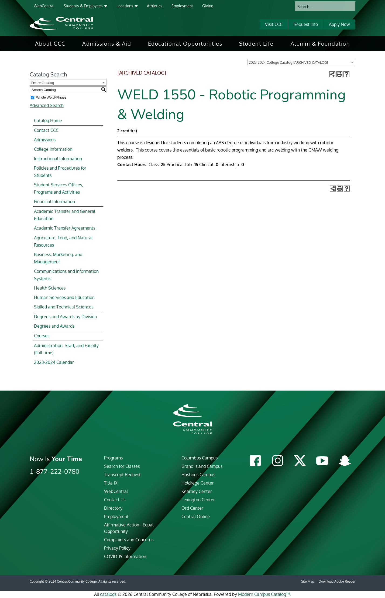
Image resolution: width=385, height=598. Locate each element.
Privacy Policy (117, 548)
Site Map (307, 581)
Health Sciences (50, 288)
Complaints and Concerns (128, 539)
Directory (113, 508)
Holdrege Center (197, 483)
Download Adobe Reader (337, 581)
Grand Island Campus (201, 466)
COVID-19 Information (125, 556)
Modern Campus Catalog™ (264, 594)
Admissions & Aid (106, 43)
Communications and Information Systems (66, 274)
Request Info (306, 24)
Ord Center (192, 508)
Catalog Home (48, 120)
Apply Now (339, 24)
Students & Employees (83, 6)
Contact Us (114, 499)
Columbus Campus (199, 458)
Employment (182, 6)
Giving (207, 6)
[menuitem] (50, 43)
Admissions (45, 139)
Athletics (154, 6)
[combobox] (301, 62)
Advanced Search (47, 105)
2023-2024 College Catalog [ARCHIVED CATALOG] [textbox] (288, 62)
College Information (53, 149)
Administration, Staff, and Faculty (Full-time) (66, 349)
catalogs (108, 594)
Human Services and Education (64, 297)
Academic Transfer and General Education (64, 215)
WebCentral (44, 6)
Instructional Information (58, 158)
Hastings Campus (198, 474)
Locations (124, 6)
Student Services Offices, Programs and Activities (58, 188)
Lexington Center (198, 499)
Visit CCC (274, 24)
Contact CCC (46, 130)
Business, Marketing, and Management (58, 258)
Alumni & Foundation (320, 43)
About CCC (50, 43)
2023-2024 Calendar (54, 362)
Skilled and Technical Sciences (63, 307)
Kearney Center (196, 491)
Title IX (111, 483)
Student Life (256, 43)
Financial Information (54, 201)
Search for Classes (122, 466)
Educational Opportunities (185, 43)
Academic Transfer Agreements (64, 228)
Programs (113, 458)
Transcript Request (122, 474)
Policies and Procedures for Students (60, 171)
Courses (41, 335)
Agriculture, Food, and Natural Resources (63, 241)
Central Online (195, 516)
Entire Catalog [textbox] (42, 82)
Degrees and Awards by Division (65, 316)
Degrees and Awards (54, 326)
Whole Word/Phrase (51, 97)
